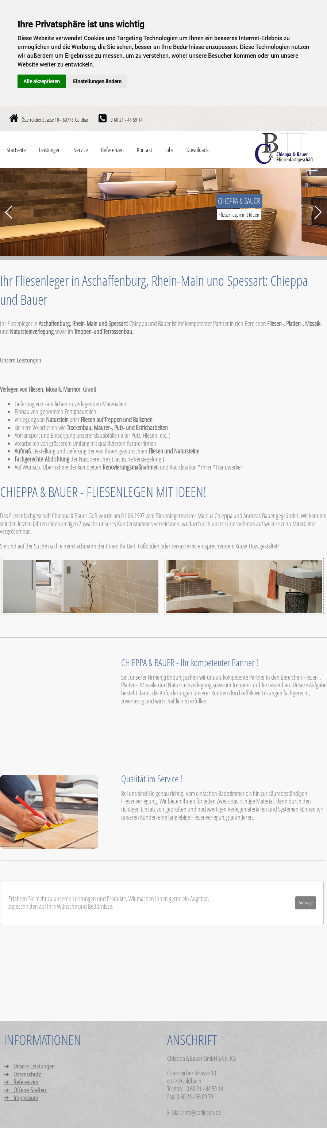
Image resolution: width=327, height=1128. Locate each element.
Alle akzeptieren (41, 81)
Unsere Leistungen (20, 360)
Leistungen (50, 149)
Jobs (169, 149)
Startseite (16, 149)
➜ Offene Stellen (25, 1090)
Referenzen (112, 149)
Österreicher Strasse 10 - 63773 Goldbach (56, 119)
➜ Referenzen (21, 1082)
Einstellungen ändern (97, 81)
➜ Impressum (21, 1098)
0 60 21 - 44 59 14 (126, 119)
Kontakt (144, 149)
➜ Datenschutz (22, 1074)
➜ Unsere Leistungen (29, 1066)
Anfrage (306, 903)
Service (81, 149)
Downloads (197, 149)
